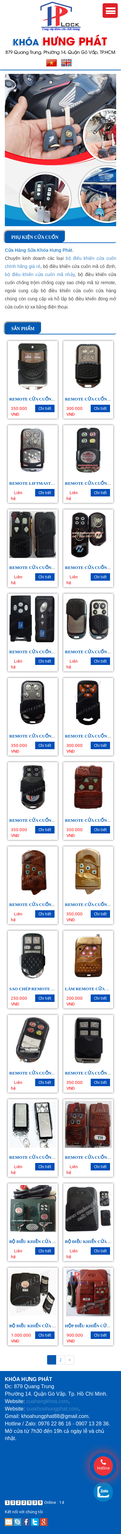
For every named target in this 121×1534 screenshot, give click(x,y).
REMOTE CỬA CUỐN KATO (92, 651)
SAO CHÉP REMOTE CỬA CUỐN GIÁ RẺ (49, 988)
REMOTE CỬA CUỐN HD (89, 567)
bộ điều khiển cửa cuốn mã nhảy (40, 274)
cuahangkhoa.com (47, 1401)
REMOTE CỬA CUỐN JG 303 (93, 736)
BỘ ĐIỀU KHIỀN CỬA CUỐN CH (40, 1241)
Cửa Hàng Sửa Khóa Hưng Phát (38, 250)
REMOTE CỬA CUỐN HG (90, 399)
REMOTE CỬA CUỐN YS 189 (37, 904)
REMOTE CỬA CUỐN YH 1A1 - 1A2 (43, 736)
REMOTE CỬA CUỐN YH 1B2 (38, 567)
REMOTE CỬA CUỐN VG (34, 399)
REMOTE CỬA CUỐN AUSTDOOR (42, 651)
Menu (110, 10)
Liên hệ (16, 496)
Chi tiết (44, 408)
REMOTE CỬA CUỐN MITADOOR (42, 1073)
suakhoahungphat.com (52, 1409)
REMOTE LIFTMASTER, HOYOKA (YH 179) (52, 483)
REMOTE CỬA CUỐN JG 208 (37, 1157)
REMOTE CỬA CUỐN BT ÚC (37, 820)
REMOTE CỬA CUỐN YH (89, 1157)
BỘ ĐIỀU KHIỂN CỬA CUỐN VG (40, 1325)
